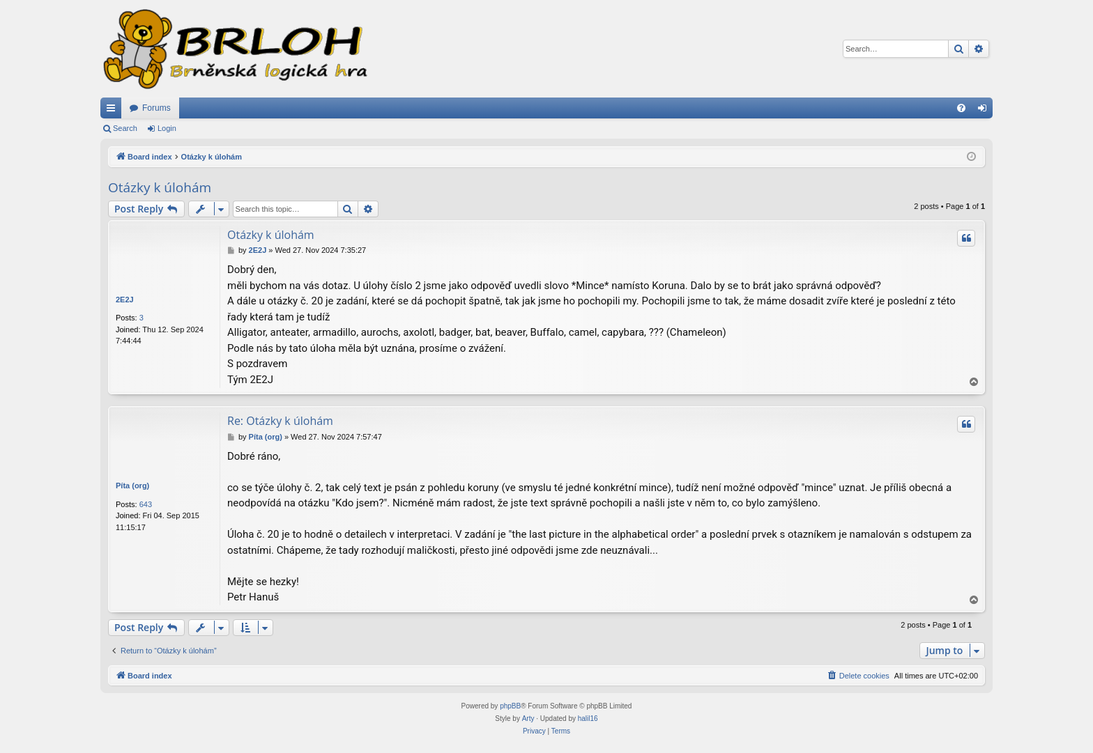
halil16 (588, 718)
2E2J (125, 299)
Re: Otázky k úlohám (280, 421)
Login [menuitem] (985, 110)
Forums (156, 108)
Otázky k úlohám (159, 187)
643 (145, 504)
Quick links (113, 110)
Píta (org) (132, 485)
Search (125, 128)
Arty (528, 718)
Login (167, 128)
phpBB (510, 706)
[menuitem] (961, 108)
